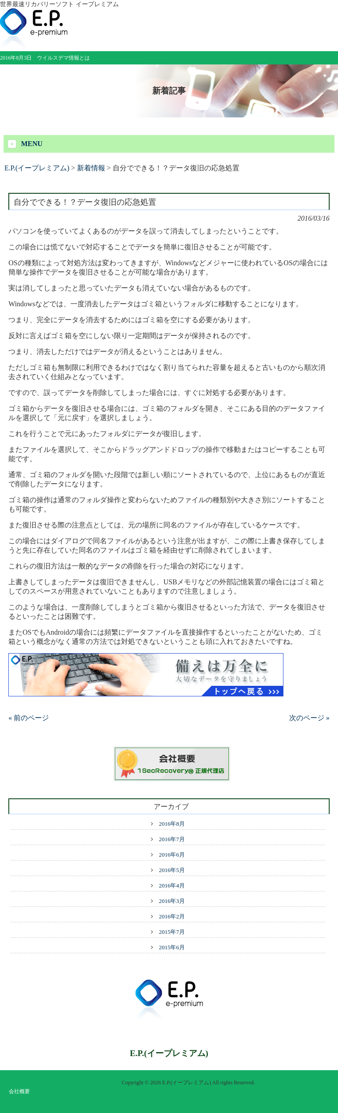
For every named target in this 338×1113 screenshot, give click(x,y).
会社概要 (19, 1091)
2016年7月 (172, 839)
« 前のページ (28, 718)
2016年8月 (172, 823)
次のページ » (309, 718)
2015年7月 (172, 932)
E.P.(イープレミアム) (37, 168)
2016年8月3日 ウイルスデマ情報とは (45, 58)
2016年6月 (172, 854)
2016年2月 (172, 916)
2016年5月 (172, 870)
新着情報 (91, 168)
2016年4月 (172, 885)
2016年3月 (172, 901)
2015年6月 (172, 947)
